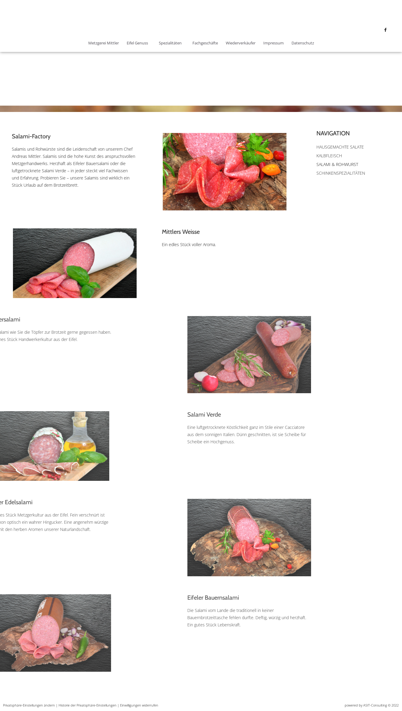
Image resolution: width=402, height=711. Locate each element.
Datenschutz (303, 43)
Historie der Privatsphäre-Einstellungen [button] (87, 705)
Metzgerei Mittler (103, 43)
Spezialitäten (172, 43)
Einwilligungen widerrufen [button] (139, 705)
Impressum (273, 43)
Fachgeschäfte (205, 43)
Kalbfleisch (329, 155)
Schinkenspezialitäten (340, 173)
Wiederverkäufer (240, 43)
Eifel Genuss (139, 43)
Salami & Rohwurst (337, 164)
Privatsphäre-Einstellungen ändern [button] (29, 705)
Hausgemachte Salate (340, 147)
